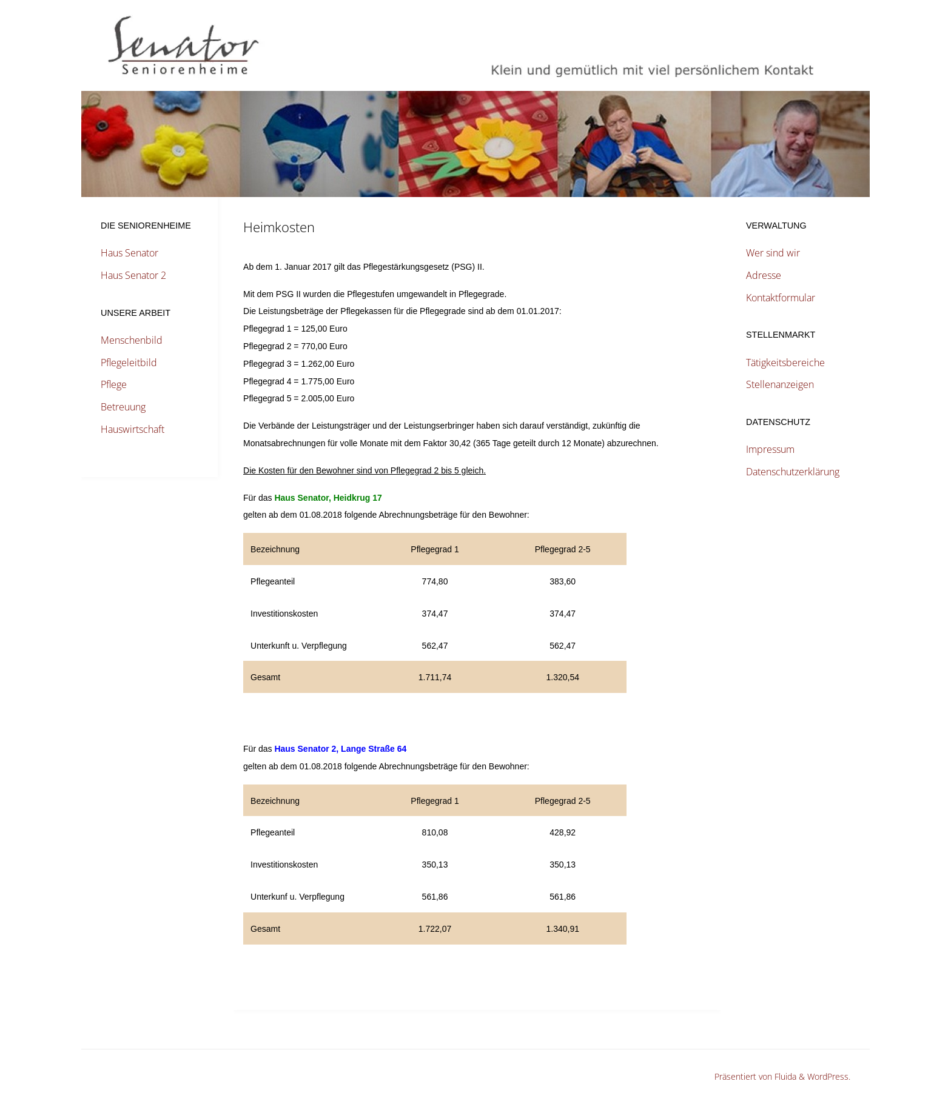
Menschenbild (132, 340)
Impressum (770, 449)
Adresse (763, 275)
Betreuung (123, 406)
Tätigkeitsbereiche (785, 362)
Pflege (114, 384)
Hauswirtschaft (132, 429)
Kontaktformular (780, 297)
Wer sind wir (773, 252)
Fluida (784, 1076)
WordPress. (828, 1076)
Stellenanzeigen (780, 384)
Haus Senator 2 (133, 275)
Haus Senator (129, 252)
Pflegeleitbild (129, 362)
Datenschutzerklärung (792, 471)
